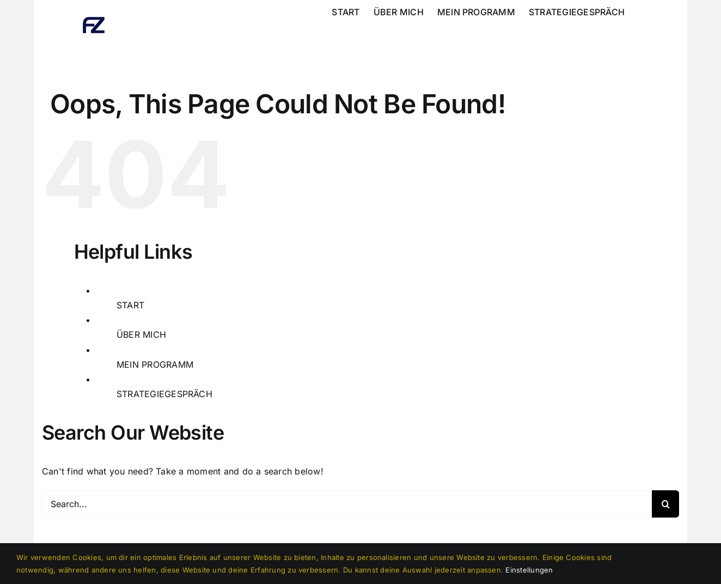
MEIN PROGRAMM (155, 364)
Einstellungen (529, 569)
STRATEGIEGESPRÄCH (164, 393)
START (130, 305)
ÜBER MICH (141, 334)
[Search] (665, 504)
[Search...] (347, 504)
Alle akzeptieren (684, 563)
